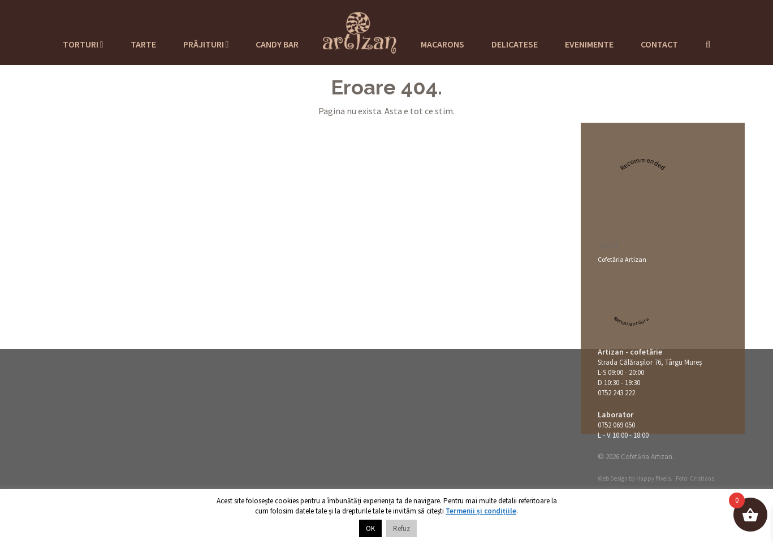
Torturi (83, 44)
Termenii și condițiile (481, 511)
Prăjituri (206, 44)
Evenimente (589, 44)
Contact (659, 44)
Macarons (442, 44)
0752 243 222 (616, 393)
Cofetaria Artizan (359, 31)
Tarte (143, 44)
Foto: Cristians (695, 478)
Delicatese (514, 44)
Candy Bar (277, 44)
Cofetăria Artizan (622, 259)
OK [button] (370, 528)
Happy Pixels (653, 478)
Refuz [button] (401, 528)
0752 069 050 (616, 425)
